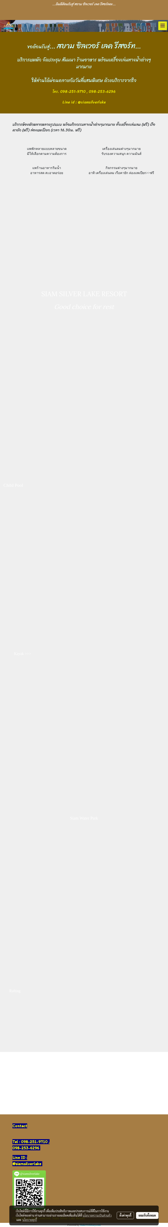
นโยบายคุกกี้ (29, 1220)
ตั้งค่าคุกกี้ (125, 1215)
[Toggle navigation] (162, 25)
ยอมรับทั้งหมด (147, 1215)
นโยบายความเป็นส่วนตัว (97, 1215)
